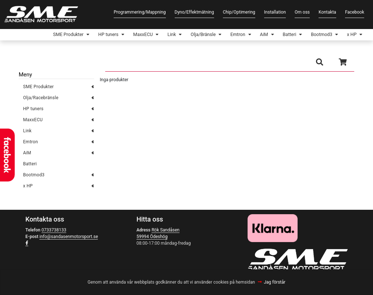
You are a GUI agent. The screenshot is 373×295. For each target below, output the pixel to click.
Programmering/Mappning (140, 12)
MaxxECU (122, 35)
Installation (275, 12)
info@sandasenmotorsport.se (68, 238)
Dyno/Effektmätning (194, 12)
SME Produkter (39, 35)
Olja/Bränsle (187, 35)
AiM (254, 35)
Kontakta (327, 12)
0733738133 (54, 231)
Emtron (225, 35)
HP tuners (84, 35)
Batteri (281, 35)
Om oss (302, 12)
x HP (349, 35)
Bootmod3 (317, 35)
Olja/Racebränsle (40, 99)
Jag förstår (274, 282)
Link (154, 35)
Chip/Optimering (239, 12)
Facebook (354, 12)
